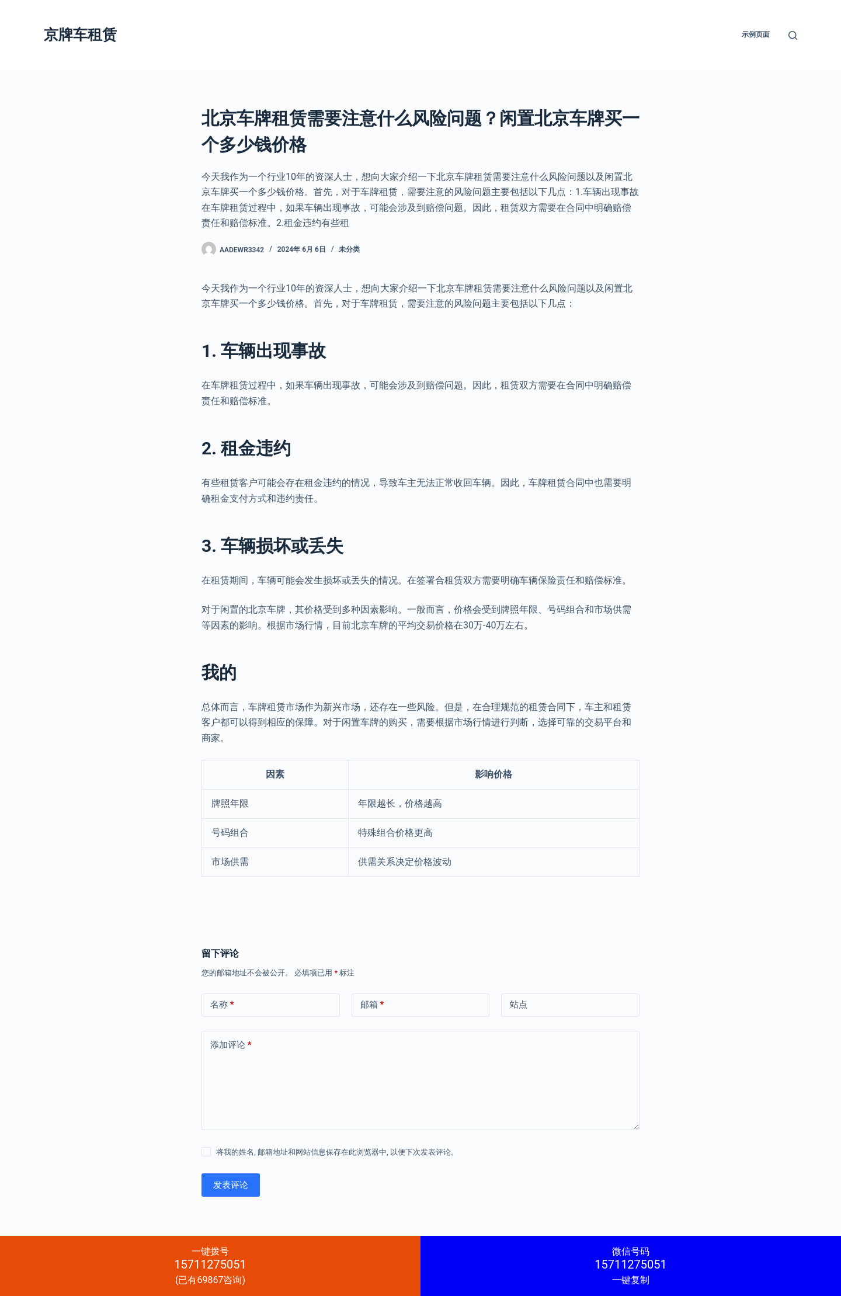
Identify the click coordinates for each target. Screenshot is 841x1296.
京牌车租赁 (80, 34)
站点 (518, 1004)
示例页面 (756, 34)
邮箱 (372, 1005)
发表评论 (230, 1185)
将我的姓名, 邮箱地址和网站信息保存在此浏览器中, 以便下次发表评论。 (337, 1152)
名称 (222, 1005)
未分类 (349, 249)
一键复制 (630, 1265)
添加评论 (231, 1045)
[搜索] (792, 35)
